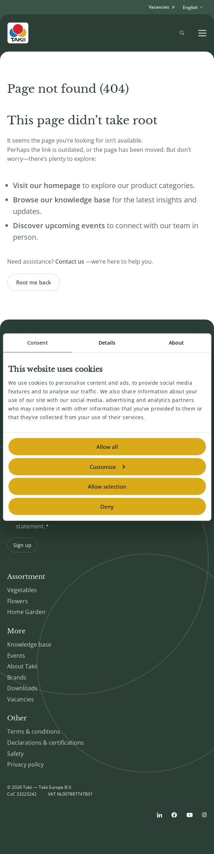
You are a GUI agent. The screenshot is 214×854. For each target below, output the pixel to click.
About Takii (22, 666)
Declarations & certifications (45, 743)
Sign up (22, 545)
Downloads (22, 688)
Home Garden (26, 612)
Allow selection (107, 486)
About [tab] (176, 342)
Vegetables (22, 590)
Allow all (107, 446)
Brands (17, 677)
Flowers (17, 601)
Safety (15, 754)
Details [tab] (107, 342)
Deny (107, 506)
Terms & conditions (33, 731)
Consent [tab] (37, 342)
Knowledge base (29, 644)
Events (16, 655)
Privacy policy (25, 764)
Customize (107, 466)
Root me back (33, 282)
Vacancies (20, 699)
